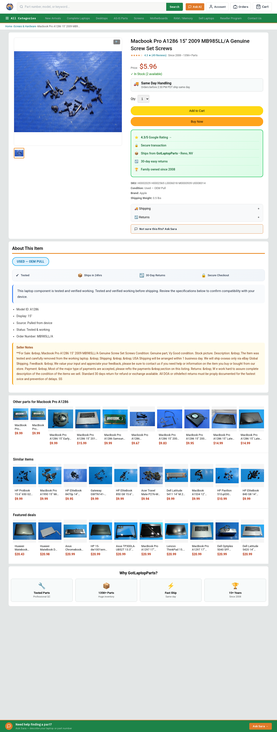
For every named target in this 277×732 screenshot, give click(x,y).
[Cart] (262, 6)
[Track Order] (240, 7)
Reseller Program (231, 18)
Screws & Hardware (25, 26)
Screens (139, 18)
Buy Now (197, 121)
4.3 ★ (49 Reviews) (155, 55)
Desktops (102, 18)
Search (174, 7)
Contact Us (254, 18)
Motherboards (159, 18)
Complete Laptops (78, 18)
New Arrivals (53, 18)
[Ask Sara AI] (195, 6)
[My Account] (217, 7)
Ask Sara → (260, 726)
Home (8, 26)
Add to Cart (197, 110)
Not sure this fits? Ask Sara (155, 229)
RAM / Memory (183, 18)
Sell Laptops (206, 18)
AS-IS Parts (121, 18)
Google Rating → (156, 137)
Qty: (133, 99)
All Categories (20, 18)
